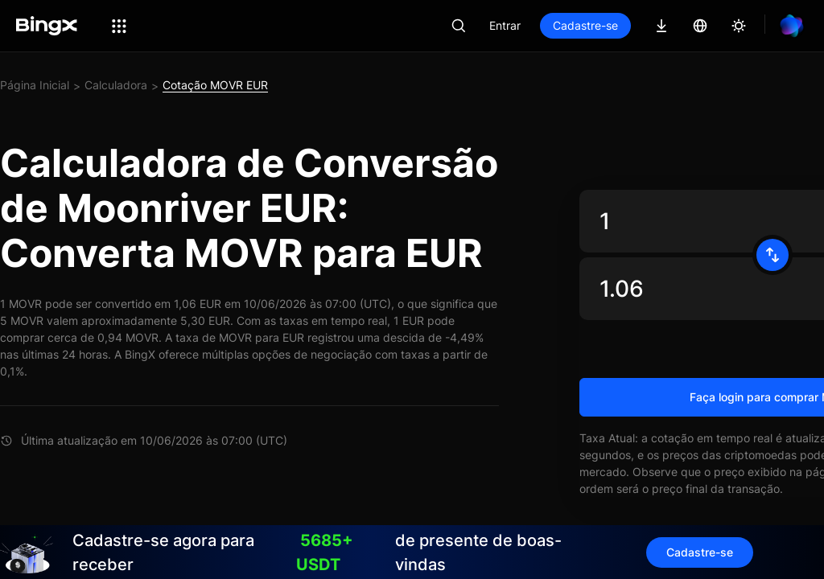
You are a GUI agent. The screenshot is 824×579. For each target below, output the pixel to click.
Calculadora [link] (115, 85)
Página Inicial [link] (34, 85)
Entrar (505, 25)
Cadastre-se (585, 25)
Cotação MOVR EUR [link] (215, 85)
